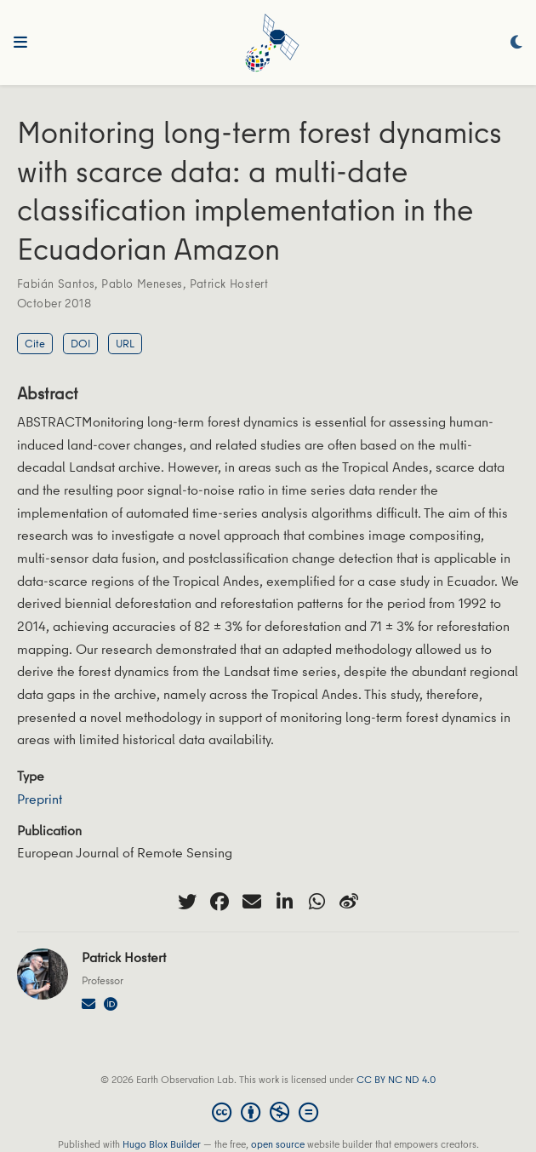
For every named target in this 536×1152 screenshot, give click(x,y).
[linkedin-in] (284, 901)
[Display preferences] (516, 43)
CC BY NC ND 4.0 (396, 1079)
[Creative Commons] (268, 1112)
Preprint (39, 798)
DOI (80, 343)
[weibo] (349, 901)
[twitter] (187, 901)
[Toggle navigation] (20, 43)
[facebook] (219, 901)
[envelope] (252, 901)
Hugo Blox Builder (162, 1144)
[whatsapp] (316, 901)
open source (278, 1144)
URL (125, 343)
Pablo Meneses (141, 283)
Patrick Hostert (229, 283)
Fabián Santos (55, 283)
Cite (35, 343)
